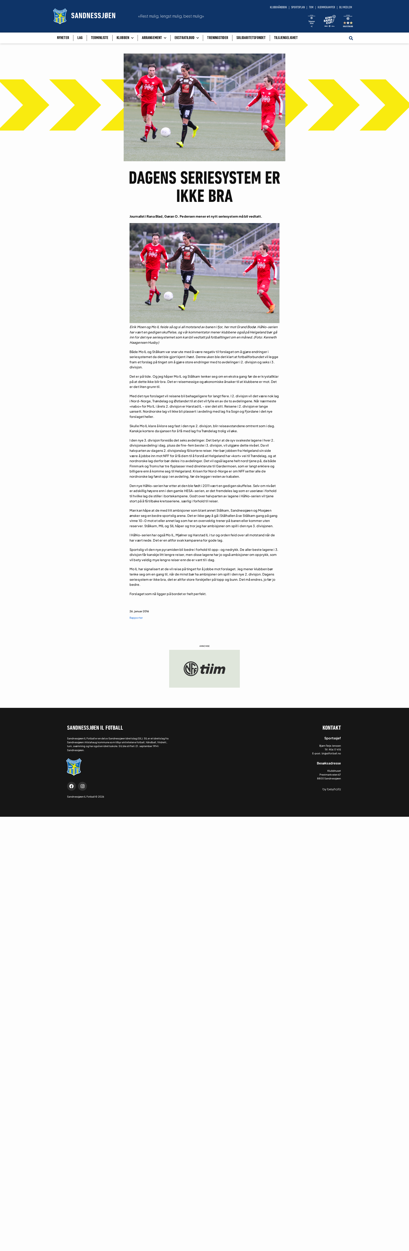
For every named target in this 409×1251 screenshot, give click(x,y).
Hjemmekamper (326, 7)
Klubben (125, 38)
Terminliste (99, 38)
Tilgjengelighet (286, 38)
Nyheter (63, 38)
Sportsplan (298, 7)
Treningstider (217, 38)
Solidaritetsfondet (251, 38)
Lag (80, 38)
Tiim (311, 7)
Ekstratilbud (187, 38)
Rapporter (136, 617)
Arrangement (154, 38)
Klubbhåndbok (278, 7)
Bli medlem (345, 7)
